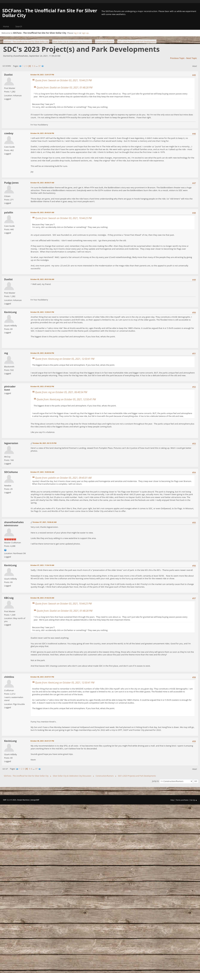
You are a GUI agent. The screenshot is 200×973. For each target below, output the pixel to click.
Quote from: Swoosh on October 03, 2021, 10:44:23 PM (63, 80)
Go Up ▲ (193, 800)
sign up (85, 33)
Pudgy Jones (11, 182)
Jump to (155, 781)
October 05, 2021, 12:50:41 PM (42, 312)
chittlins (9, 677)
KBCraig (8, 598)
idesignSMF (35, 800)
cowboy (8, 133)
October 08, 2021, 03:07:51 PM (42, 677)
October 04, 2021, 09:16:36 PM (42, 133)
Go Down (7, 66)
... (37, 66)
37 (39, 66)
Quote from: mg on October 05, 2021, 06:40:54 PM (61, 392)
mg (6, 353)
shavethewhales (14, 522)
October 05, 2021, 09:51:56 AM (42, 279)
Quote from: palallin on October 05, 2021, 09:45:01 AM (63, 477)
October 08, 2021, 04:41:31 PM (42, 741)
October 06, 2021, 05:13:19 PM (44, 443)
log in (76, 33)
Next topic (191, 58)
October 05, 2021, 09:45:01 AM (42, 212)
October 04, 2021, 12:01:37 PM (42, 74)
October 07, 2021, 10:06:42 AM (45, 522)
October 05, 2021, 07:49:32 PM (42, 386)
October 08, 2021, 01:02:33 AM (42, 598)
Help (172, 800)
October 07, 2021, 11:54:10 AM (42, 565)
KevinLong (10, 312)
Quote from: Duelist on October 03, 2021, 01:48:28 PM (64, 87)
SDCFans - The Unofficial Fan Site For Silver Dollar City (49, 12)
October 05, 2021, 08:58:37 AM (42, 182)
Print (194, 66)
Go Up (5, 769)
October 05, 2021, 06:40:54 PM (42, 353)
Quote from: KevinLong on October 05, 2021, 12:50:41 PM (64, 358)
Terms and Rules (182, 800)
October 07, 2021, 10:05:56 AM (42, 472)
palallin (8, 212)
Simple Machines (23, 800)
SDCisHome (11, 472)
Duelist (8, 74)
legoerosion (11, 443)
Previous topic (177, 58)
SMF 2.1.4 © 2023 (9, 800)
